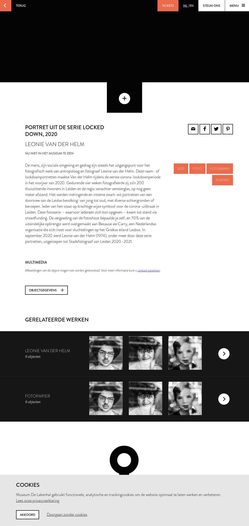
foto (197, 138)
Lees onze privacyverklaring (37, 500)
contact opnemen (149, 240)
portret (222, 149)
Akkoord (27, 514)
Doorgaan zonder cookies (67, 514)
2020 (181, 138)
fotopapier (219, 138)
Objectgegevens (46, 259)
